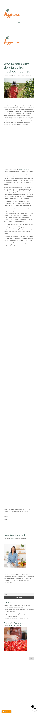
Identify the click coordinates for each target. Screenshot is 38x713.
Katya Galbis (8, 75)
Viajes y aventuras (26, 75)
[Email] (19, 594)
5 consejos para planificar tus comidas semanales (17, 618)
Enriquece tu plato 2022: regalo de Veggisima (16, 614)
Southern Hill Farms (23, 169)
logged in (13, 538)
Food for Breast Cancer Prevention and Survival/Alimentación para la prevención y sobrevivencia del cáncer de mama (19, 609)
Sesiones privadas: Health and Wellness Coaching (17, 605)
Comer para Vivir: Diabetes (11, 616)
